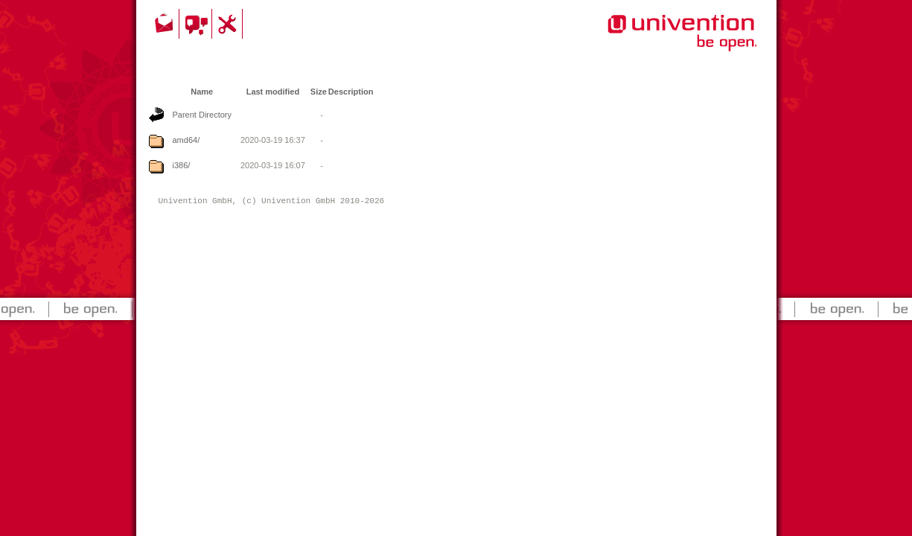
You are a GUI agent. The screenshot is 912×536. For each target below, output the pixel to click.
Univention (652, 41)
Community (197, 24)
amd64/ (186, 139)
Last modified (273, 91)
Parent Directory (202, 114)
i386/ (182, 165)
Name (202, 91)
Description (351, 91)
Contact (165, 24)
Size (318, 91)
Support (229, 24)
